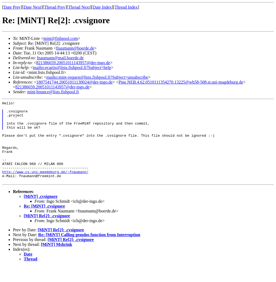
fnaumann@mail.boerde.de (60, 58)
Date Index (102, 7)
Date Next (32, 7)
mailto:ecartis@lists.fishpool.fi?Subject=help (72, 67)
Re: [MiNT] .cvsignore (44, 222)
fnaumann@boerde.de (75, 48)
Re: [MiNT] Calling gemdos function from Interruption (89, 251)
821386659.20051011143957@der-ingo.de (73, 62)
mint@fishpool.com (60, 38)
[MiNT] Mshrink (56, 260)
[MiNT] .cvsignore (40, 212)
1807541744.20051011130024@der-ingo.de (74, 82)
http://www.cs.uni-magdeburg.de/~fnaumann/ (45, 186)
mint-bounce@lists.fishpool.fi (53, 92)
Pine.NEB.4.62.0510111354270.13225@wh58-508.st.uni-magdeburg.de (181, 82)
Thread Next (79, 7)
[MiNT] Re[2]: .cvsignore (47, 232)
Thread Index (126, 7)
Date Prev (12, 7)
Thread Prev (54, 7)
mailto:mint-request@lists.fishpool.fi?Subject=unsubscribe (97, 77)
